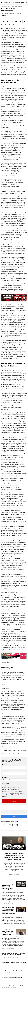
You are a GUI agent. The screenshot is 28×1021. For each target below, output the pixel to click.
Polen (10, 824)
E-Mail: (4, 765)
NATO (15, 824)
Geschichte (4, 824)
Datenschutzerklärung (13, 789)
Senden (14, 801)
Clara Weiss (3, 15)
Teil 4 (14, 25)
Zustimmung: (6, 783)
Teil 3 (10, 25)
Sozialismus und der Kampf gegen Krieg (12, 58)
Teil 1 (2, 25)
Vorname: (5, 771)
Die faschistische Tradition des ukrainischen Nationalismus (14, 534)
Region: (4, 777)
